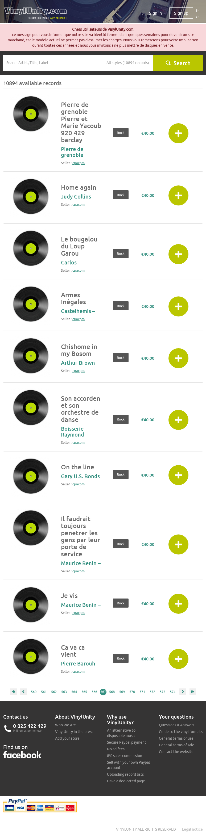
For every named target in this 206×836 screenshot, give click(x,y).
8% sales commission (124, 756)
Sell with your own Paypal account (128, 765)
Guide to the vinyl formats (181, 732)
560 (33, 692)
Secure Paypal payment (126, 742)
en (197, 16)
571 (142, 692)
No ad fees (116, 749)
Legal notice (192, 829)
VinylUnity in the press (74, 732)
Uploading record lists (125, 774)
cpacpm (78, 163)
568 (112, 692)
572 (152, 692)
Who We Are (65, 725)
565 (84, 692)
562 (54, 692)
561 (44, 692)
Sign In (155, 13)
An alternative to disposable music (121, 733)
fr (197, 11)
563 (64, 692)
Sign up (181, 13)
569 (122, 692)
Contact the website (176, 752)
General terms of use (176, 738)
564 (74, 692)
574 (172, 692)
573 (162, 692)
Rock (121, 132)
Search (178, 63)
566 (94, 692)
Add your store (67, 738)
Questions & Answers (176, 725)
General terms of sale (176, 745)
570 (132, 692)
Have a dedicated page (126, 781)
